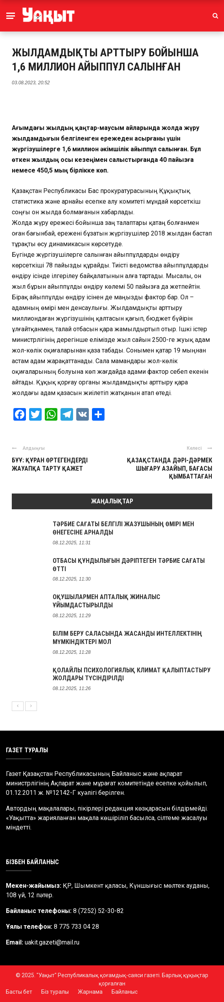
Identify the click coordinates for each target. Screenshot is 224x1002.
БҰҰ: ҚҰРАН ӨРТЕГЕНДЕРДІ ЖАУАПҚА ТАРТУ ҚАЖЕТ (50, 464)
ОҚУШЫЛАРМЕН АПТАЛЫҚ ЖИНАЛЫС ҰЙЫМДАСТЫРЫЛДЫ (106, 601)
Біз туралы (55, 992)
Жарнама (90, 992)
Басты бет (19, 992)
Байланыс (125, 992)
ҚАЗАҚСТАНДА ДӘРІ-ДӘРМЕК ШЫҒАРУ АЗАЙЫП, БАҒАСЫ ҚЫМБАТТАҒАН (169, 468)
